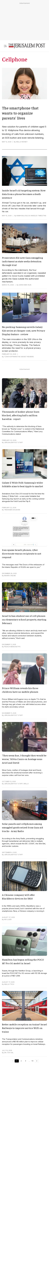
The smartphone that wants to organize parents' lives (20, 112)
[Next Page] (37, 1060)
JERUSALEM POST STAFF (13, 442)
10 (32, 1061)
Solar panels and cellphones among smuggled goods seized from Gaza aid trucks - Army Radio (22, 827)
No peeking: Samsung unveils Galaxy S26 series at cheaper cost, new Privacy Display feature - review (23, 330)
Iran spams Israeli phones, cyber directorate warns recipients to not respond (21, 553)
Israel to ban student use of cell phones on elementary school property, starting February (24, 619)
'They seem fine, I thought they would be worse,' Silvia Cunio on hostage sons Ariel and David (24, 759)
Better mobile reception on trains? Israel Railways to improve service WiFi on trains (24, 1028)
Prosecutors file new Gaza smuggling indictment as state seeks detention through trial (22, 261)
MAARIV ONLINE (10, 576)
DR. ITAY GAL (9, 1053)
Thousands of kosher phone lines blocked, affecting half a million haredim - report (20, 415)
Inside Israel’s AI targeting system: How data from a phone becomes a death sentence (24, 194)
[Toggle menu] (5, 46)
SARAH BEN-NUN (25, 285)
